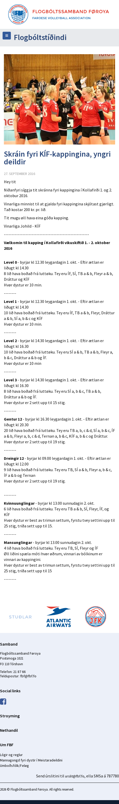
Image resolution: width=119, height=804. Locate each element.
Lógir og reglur (11, 754)
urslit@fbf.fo (74, 776)
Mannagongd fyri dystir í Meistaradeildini (31, 760)
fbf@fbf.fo (28, 676)
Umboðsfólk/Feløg (14, 765)
